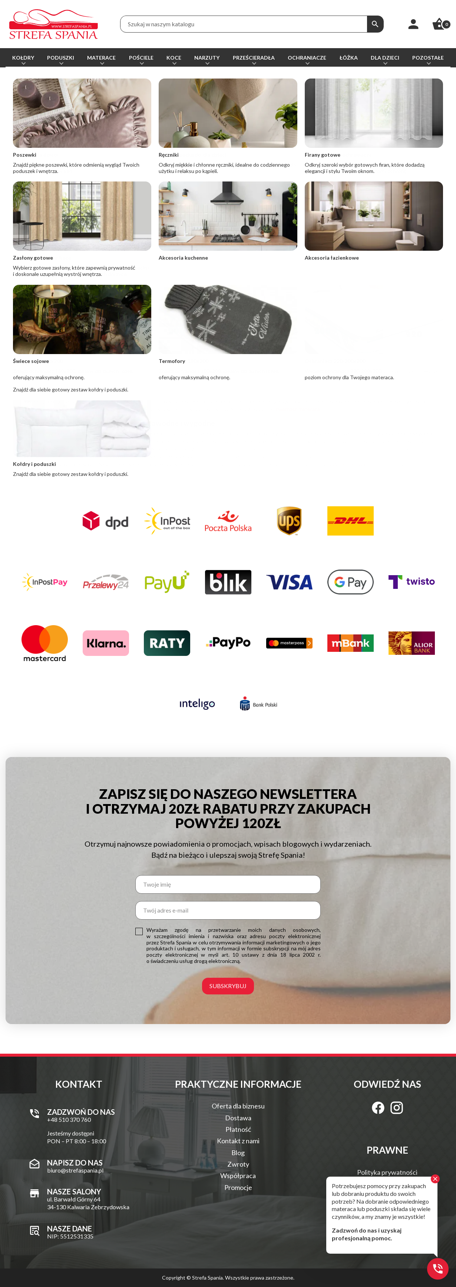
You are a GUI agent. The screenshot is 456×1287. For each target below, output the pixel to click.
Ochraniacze (307, 57)
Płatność (238, 1129)
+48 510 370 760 (44, 340)
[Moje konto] (413, 24)
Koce (173, 57)
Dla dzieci (385, 57)
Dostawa (238, 1118)
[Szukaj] (375, 24)
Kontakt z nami (238, 1141)
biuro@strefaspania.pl (263, 343)
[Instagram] (396, 1107)
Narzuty (206, 57)
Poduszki (60, 57)
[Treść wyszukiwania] (243, 24)
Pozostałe (428, 57)
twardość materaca (298, 409)
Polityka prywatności (387, 1172)
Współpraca (238, 1175)
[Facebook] (378, 1107)
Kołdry (23, 57)
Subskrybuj (228, 985)
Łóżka (349, 57)
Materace (101, 57)
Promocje (238, 1187)
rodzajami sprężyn (348, 464)
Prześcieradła (254, 57)
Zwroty (238, 1164)
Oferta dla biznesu (238, 1106)
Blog (238, 1152)
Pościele (141, 57)
